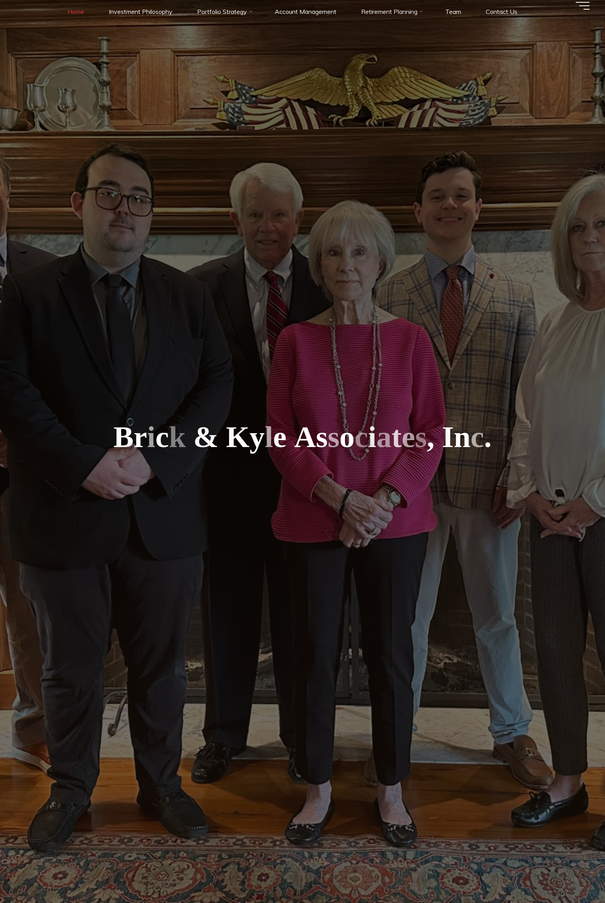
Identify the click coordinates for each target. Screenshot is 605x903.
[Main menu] (583, 6)
